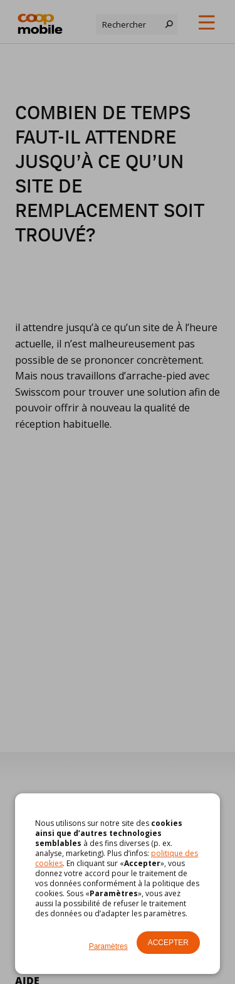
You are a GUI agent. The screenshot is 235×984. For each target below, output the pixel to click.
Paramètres (108, 946)
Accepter (168, 942)
